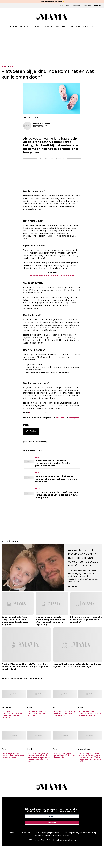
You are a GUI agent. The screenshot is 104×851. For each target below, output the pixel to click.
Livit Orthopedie (58, 413)
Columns (48, 27)
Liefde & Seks (77, 27)
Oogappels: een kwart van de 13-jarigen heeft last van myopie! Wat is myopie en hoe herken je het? (90, 762)
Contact (35, 837)
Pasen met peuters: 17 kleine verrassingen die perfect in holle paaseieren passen (52, 468)
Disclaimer (56, 837)
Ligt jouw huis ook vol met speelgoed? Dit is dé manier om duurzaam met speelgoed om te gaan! (39, 762)
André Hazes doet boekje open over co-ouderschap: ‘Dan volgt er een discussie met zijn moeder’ (83, 562)
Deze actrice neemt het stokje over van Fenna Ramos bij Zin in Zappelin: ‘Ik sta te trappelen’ (56, 499)
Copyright (45, 837)
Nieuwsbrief (65, 6)
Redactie (39, 840)
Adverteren (25, 837)
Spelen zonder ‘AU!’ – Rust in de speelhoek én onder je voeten (13, 760)
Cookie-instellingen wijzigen (57, 840)
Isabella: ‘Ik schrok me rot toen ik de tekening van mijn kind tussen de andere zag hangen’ (77, 670)
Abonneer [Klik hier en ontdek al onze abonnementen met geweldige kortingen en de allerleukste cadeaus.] (98, 6)
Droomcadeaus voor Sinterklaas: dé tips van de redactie (64, 760)
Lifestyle (65, 27)
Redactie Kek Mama (41, 124)
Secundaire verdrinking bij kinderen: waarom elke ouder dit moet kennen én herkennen (56, 483)
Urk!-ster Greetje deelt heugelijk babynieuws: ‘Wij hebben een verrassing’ (86, 624)
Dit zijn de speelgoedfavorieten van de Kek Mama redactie (12, 719)
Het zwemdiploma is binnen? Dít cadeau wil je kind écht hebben (90, 718)
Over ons (67, 837)
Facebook (77, 6)
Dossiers (89, 27)
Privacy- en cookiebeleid (83, 837)
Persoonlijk (25, 27)
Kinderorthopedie (38, 413)
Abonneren (13, 837)
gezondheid (29, 446)
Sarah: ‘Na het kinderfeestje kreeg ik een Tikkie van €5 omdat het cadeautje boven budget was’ (15, 625)
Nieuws (13, 27)
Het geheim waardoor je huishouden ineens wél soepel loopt (65, 718)
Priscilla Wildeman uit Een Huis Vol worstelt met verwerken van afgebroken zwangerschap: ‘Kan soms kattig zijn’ (25, 671)
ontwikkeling (43, 446)
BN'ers (38, 493)
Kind (57, 27)
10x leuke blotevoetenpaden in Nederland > (52, 276)
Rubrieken (38, 27)
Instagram (87, 6)
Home (5, 66)
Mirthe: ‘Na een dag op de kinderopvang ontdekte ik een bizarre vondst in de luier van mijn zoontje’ (51, 625)
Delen (31, 436)
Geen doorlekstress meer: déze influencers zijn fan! (38, 718)
